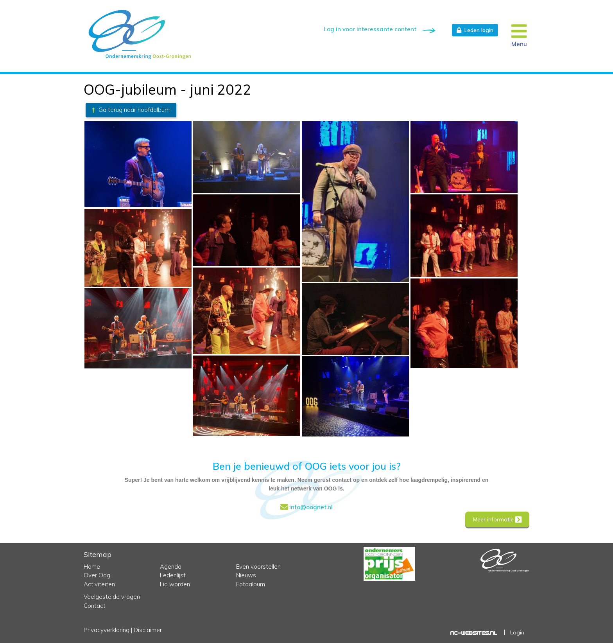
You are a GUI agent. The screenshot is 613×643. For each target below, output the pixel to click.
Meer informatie (497, 519)
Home (92, 566)
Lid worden (175, 584)
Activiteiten (99, 584)
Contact (95, 605)
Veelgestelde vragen (112, 596)
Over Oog (97, 575)
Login (517, 632)
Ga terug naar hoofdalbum (130, 109)
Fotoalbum (250, 584)
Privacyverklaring (106, 630)
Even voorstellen (258, 566)
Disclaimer (148, 630)
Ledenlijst (173, 575)
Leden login (475, 30)
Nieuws (246, 575)
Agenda (170, 566)
